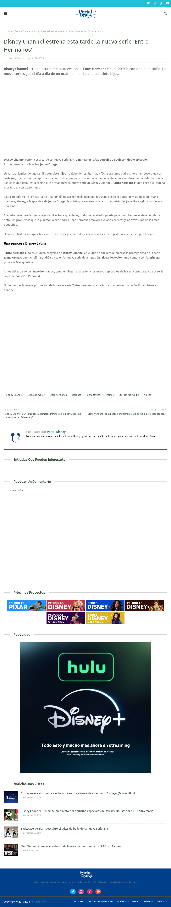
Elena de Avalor (36, 395)
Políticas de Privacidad (100, 901)
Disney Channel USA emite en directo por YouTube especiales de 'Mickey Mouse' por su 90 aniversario (87, 811)
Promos (110, 395)
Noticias (78, 901)
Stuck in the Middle (129, 395)
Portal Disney (16, 58)
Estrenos (76, 395)
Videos (147, 395)
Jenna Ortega (93, 395)
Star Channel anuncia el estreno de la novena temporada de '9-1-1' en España (71, 846)
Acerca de (162, 901)
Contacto (148, 901)
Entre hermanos (58, 395)
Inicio (10, 31)
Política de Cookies (127, 901)
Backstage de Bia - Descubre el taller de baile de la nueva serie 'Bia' (64, 828)
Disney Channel (23, 31)
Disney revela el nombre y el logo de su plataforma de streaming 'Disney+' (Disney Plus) (78, 793)
